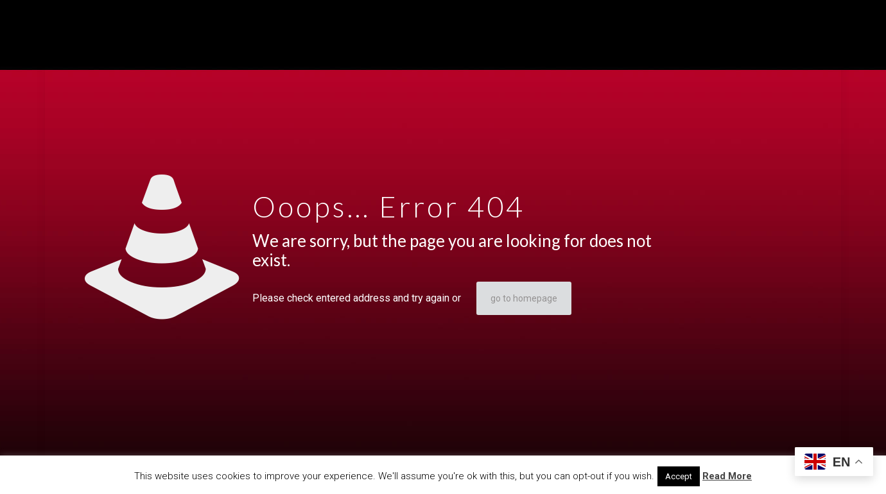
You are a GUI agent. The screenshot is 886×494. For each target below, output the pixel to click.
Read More (727, 476)
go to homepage (524, 298)
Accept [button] (678, 476)
